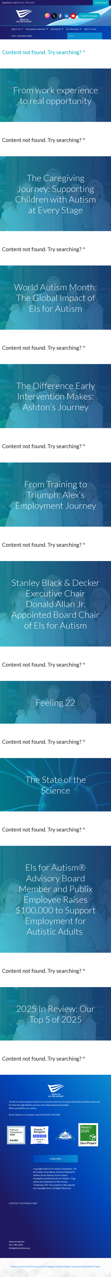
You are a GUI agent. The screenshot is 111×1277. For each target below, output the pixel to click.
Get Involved (73, 29)
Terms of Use (17, 1266)
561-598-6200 (27, 2)
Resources (57, 29)
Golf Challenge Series (22, 36)
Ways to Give (90, 29)
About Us (17, 29)
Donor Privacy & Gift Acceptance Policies (43, 1266)
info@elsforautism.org (19, 1248)
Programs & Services (37, 29)
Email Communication (75, 1266)
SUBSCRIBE (55, 1158)
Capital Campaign (89, 15)
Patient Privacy (93, 1266)
